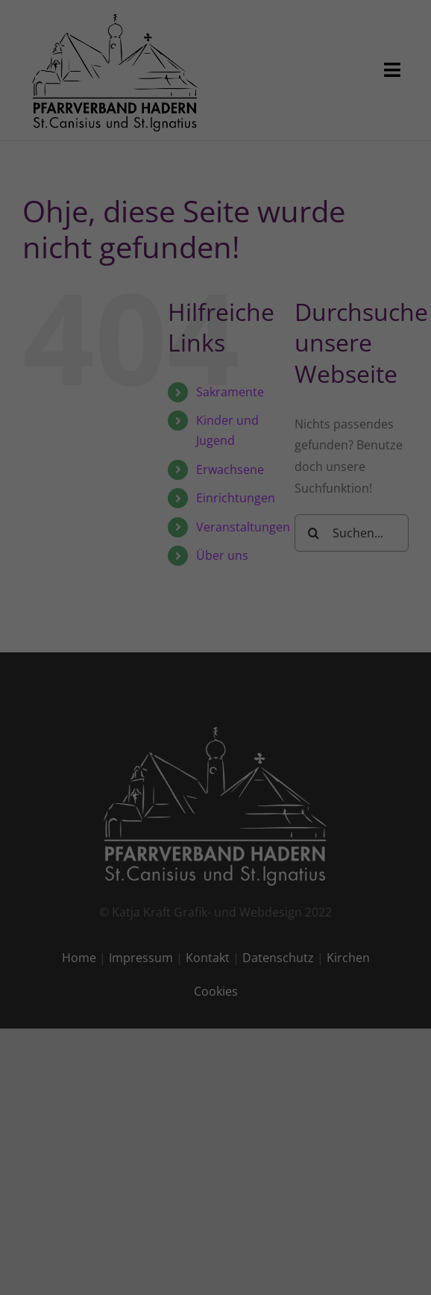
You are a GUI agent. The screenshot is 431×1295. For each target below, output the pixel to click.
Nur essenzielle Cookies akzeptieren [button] (215, 406)
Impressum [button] (298, 482)
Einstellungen (59, 231)
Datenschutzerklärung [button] (223, 482)
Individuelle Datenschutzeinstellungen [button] (216, 450)
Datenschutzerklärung (80, 217)
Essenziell (60, 265)
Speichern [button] (215, 362)
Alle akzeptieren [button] (215, 318)
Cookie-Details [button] (140, 482)
